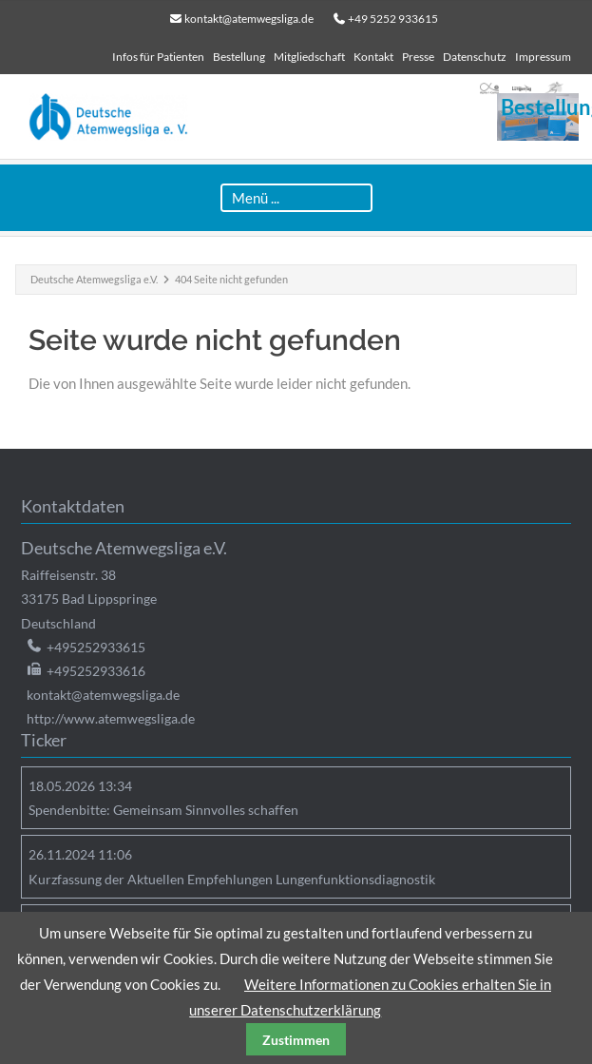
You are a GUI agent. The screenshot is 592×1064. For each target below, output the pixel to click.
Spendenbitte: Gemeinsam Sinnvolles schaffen (163, 810)
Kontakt (373, 56)
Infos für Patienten (158, 56)
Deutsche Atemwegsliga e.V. (94, 279)
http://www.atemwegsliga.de (111, 718)
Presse (418, 56)
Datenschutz (474, 56)
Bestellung (239, 56)
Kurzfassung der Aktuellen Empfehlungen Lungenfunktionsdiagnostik (232, 879)
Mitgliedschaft (309, 56)
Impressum (543, 56)
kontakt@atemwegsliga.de (249, 18)
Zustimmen (296, 1040)
